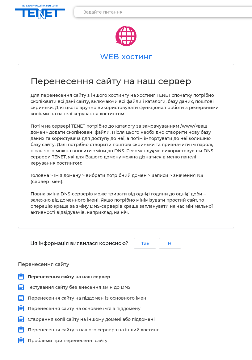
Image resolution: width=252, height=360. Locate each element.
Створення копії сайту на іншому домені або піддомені (90, 319)
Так (145, 243)
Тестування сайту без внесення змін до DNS (78, 287)
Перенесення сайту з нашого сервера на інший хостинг (92, 329)
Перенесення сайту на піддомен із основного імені (86, 298)
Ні (170, 243)
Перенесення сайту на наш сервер (67, 276)
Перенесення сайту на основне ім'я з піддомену (83, 308)
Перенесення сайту (43, 264)
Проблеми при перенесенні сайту (66, 340)
